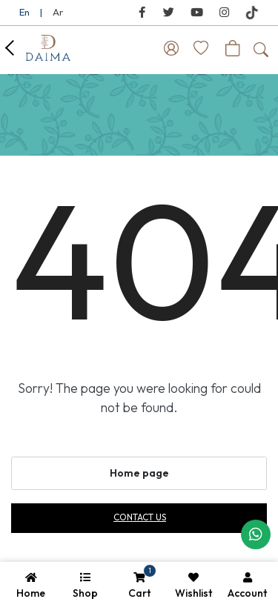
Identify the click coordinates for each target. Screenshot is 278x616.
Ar (58, 12)
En (24, 12)
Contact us (139, 517)
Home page (139, 473)
